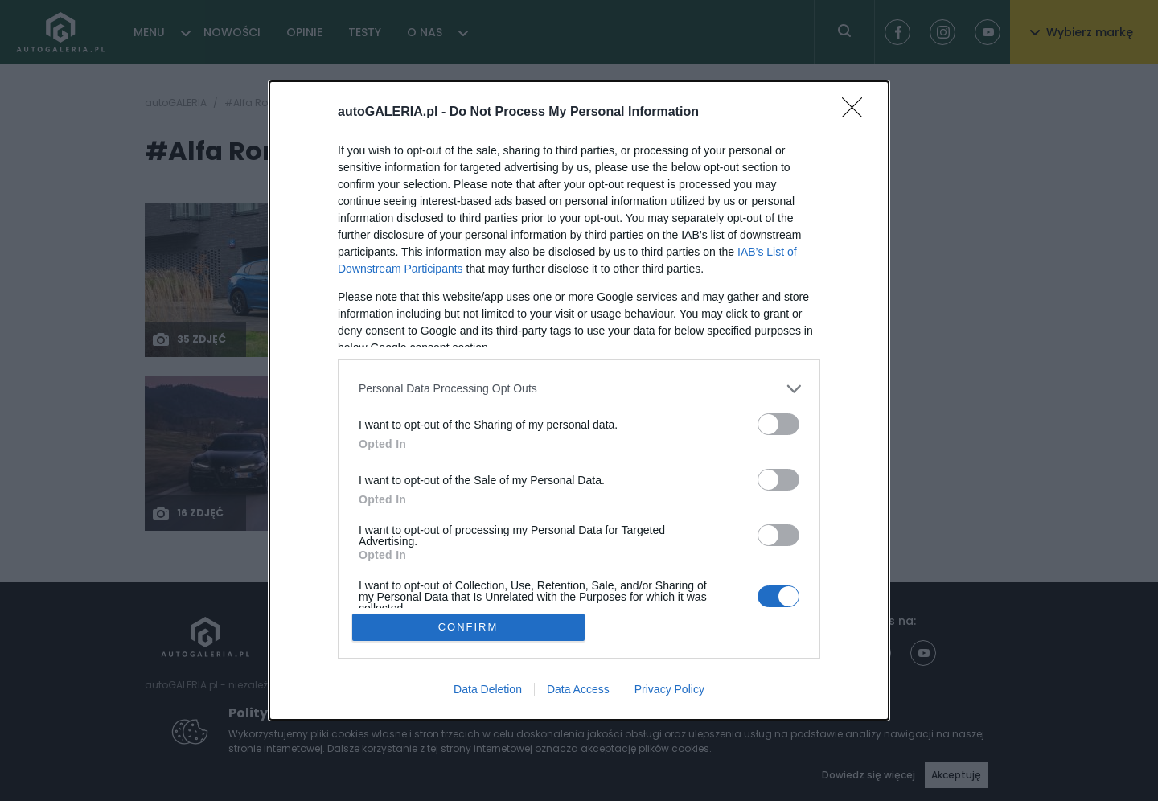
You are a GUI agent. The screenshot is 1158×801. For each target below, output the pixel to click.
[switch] (778, 424)
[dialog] (579, 401)
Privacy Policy (669, 689)
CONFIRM (468, 627)
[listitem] (579, 388)
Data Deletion (488, 689)
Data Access (578, 689)
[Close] (857, 112)
